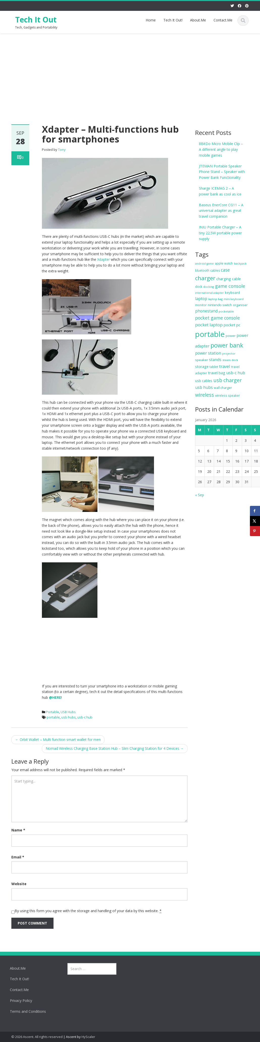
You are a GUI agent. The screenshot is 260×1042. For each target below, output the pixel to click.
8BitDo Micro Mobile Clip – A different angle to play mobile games (221, 149)
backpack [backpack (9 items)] (240, 263)
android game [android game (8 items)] (204, 263)
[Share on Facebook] (255, 511)
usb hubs (68, 717)
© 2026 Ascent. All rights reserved (37, 1036)
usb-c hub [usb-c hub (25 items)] (235, 372)
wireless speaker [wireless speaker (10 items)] (227, 395)
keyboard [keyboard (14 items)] (232, 292)
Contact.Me (223, 20)
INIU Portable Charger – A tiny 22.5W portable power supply (220, 233)
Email (17, 857)
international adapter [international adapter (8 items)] (209, 293)
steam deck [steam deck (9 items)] (230, 360)
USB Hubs (68, 712)
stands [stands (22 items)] (215, 359)
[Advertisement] (130, 71)
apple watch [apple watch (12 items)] (224, 263)
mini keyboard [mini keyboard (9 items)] (234, 299)
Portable (52, 712)
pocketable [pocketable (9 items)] (226, 311)
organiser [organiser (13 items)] (240, 305)
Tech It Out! (173, 20)
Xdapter (103, 259)
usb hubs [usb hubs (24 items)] (204, 387)
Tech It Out (36, 19)
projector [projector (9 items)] (229, 353)
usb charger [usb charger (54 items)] (227, 380)
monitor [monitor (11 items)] (201, 305)
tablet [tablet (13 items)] (214, 366)
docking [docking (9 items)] (208, 286)
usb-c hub (84, 717)
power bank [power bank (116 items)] (227, 345)
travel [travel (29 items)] (224, 366)
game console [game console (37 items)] (230, 286)
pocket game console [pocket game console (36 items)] (217, 318)
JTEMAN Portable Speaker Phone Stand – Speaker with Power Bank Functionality (222, 172)
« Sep (199, 495)
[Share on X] (255, 521)
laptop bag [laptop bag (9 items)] (215, 299)
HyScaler (88, 1036)
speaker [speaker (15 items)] (201, 360)
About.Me (198, 20)
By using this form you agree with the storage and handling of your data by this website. (88, 910)
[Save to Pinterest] (255, 531)
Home (151, 20)
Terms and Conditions (25, 1011)
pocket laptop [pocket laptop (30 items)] (209, 325)
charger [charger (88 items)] (205, 278)
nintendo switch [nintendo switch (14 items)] (220, 305)
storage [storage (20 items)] (202, 366)
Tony (62, 149)
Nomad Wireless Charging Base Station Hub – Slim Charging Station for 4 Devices (115, 748)
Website (19, 883)
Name (18, 830)
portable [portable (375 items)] (210, 334)
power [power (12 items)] (231, 336)
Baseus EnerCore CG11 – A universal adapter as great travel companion (221, 210)
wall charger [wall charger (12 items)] (223, 388)
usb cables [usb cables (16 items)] (203, 380)
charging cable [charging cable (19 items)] (228, 278)
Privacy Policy (18, 1000)
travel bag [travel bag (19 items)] (216, 372)
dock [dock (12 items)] (198, 286)
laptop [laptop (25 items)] (201, 298)
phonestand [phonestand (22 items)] (206, 311)
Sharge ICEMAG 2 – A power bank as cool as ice (220, 191)
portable (53, 717)
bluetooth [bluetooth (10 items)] (202, 270)
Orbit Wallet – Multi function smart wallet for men (58, 739)
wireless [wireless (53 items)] (204, 394)
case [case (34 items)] (225, 270)
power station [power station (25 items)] (208, 353)
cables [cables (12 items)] (215, 270)
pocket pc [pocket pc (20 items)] (232, 324)
